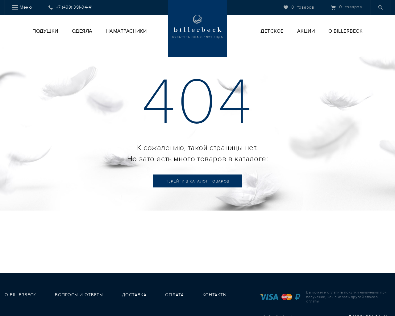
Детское (272, 31)
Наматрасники (126, 31)
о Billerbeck (20, 295)
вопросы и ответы (79, 295)
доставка (134, 295)
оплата (174, 295)
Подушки (45, 31)
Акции (306, 31)
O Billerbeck (345, 31)
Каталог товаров (198, 181)
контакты (215, 295)
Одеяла (82, 31)
